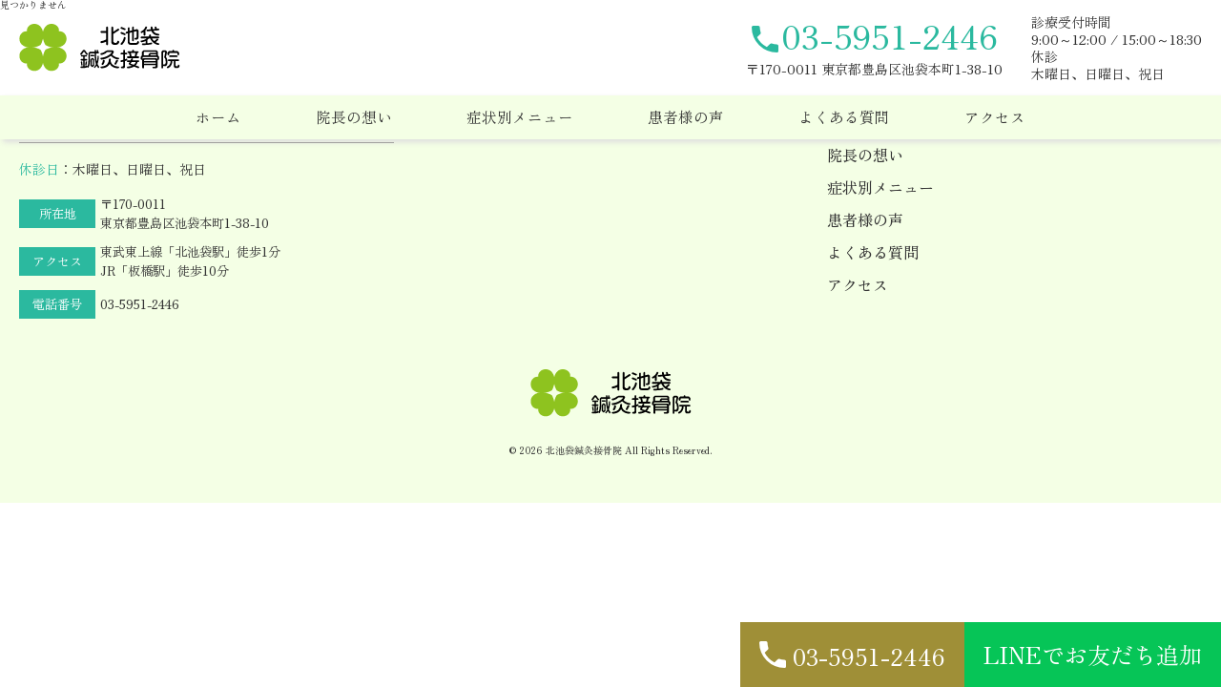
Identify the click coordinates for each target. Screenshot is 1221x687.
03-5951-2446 (139, 304)
